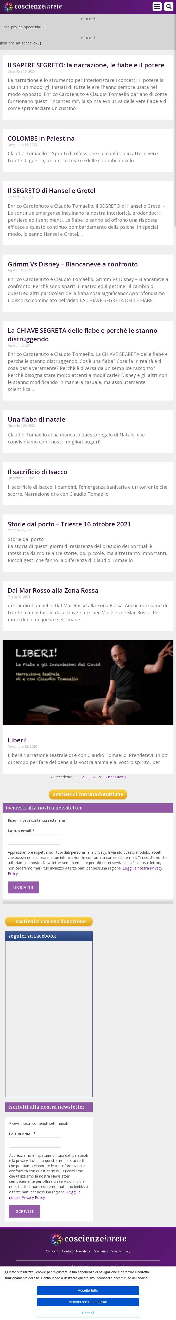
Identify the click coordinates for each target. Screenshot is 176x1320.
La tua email (21, 830)
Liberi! (17, 740)
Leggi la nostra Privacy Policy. (44, 1193)
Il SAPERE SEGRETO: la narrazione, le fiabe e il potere (86, 65)
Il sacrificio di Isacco (37, 471)
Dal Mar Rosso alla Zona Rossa (53, 590)
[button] (168, 6)
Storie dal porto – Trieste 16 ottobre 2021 (69, 524)
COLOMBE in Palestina (41, 138)
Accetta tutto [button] (88, 1290)
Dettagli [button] (88, 1313)
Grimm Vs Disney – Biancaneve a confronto (73, 264)
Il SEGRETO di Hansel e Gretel (52, 190)
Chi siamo (53, 1248)
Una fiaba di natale (36, 419)
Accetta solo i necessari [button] (88, 1302)
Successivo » (115, 776)
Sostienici (101, 1248)
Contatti (68, 1248)
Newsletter (84, 1248)
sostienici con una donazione (88, 794)
